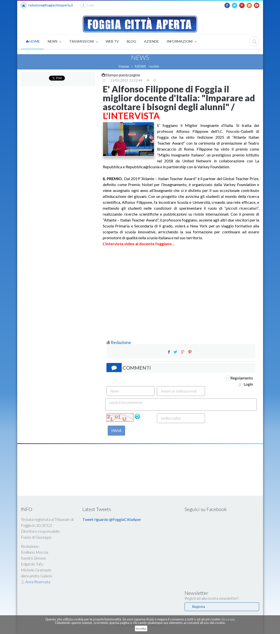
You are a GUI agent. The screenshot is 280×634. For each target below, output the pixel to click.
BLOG (131, 41)
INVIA (116, 430)
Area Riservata (35, 581)
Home (123, 66)
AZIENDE (151, 41)
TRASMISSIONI (83, 42)
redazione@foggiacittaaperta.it (47, 5)
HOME (33, 41)
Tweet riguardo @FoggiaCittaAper (111, 519)
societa (154, 66)
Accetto (141, 628)
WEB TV (112, 41)
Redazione (121, 342)
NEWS (54, 42)
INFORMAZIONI (181, 42)
